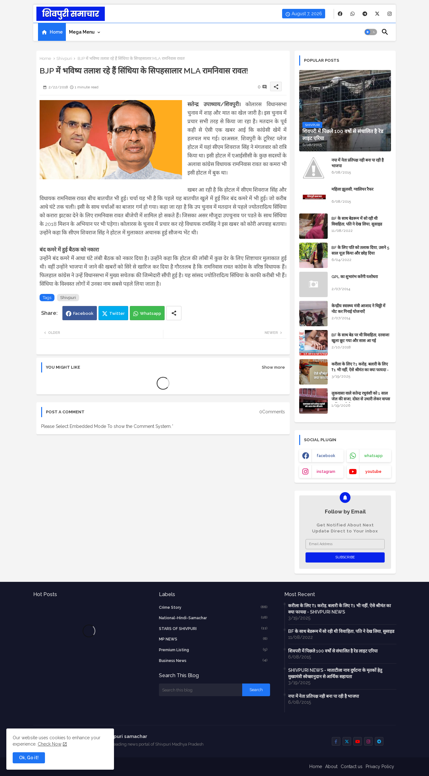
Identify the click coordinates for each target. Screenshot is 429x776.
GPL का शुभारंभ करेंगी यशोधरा (354, 276)
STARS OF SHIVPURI (213, 628)
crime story (213, 607)
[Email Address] (345, 544)
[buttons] (340, 14)
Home (56, 32)
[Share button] (173, 313)
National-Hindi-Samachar (213, 617)
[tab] (52, 32)
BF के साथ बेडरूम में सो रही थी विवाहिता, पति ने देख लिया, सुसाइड (356, 221)
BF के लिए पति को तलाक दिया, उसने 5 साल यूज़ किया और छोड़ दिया (360, 250)
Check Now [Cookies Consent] (49, 744)
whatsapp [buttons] (373, 456)
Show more (273, 367)
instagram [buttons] (326, 471)
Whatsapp (150, 313)
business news (213, 660)
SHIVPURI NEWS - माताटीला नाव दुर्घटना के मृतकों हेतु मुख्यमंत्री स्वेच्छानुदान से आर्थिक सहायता (335, 673)
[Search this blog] (201, 690)
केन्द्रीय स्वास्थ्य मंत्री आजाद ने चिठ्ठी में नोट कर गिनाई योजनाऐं (358, 308)
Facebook (83, 313)
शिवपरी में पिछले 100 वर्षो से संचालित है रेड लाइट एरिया (333, 650)
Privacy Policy (380, 766)
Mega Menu (82, 32)
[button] (370, 32)
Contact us (352, 766)
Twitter (117, 313)
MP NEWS (213, 638)
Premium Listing (213, 649)
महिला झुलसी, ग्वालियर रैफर (352, 189)
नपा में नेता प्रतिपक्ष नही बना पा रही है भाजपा (357, 163)
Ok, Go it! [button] (29, 757)
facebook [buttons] (326, 456)
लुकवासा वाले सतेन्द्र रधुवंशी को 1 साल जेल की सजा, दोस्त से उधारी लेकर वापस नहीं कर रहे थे (360, 399)
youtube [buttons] (373, 471)
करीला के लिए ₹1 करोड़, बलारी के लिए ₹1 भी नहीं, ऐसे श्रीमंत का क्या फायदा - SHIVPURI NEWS (360, 370)
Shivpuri (64, 58)
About (331, 766)
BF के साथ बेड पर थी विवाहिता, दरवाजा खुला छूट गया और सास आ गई (360, 338)
